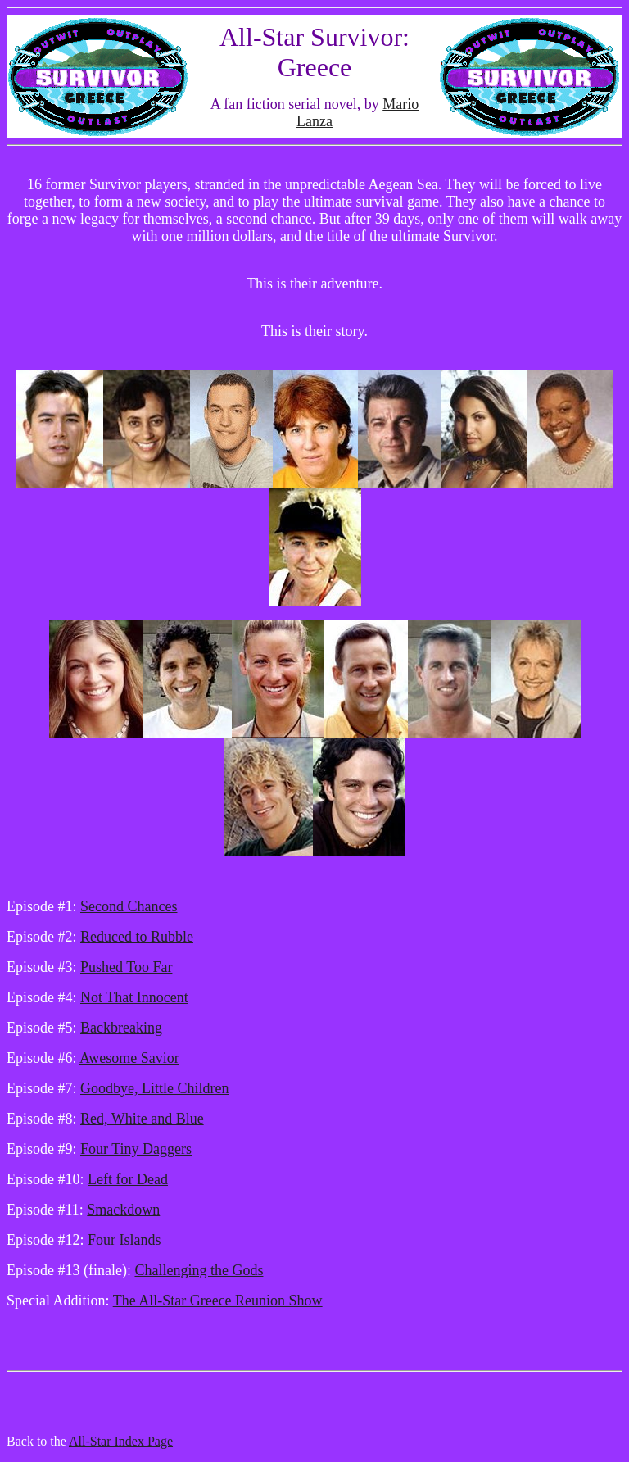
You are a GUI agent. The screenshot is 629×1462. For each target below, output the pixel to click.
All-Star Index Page (121, 1441)
